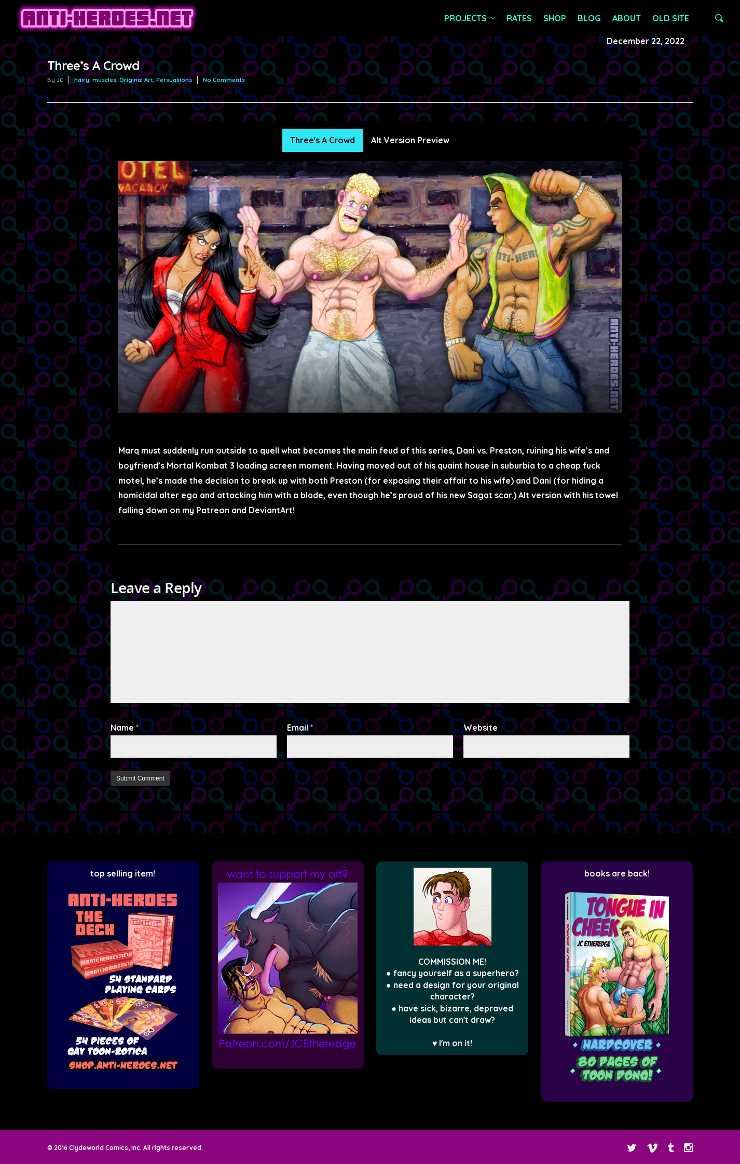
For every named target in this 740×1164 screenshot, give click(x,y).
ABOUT (626, 18)
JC (60, 80)
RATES (519, 18)
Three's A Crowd (322, 140)
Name (125, 727)
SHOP (554, 18)
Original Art (136, 80)
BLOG (589, 18)
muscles (104, 80)
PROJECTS (470, 18)
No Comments (224, 80)
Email (300, 727)
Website (480, 727)
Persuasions (174, 80)
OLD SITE (670, 18)
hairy (81, 80)
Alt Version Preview (410, 140)
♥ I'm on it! (452, 1043)
